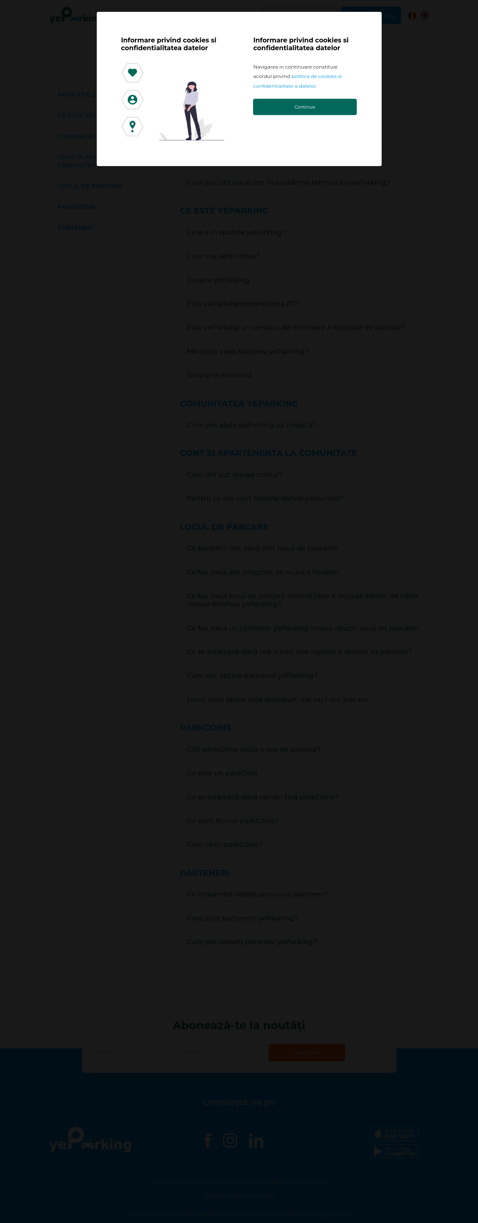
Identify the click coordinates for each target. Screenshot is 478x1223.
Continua (304, 107)
